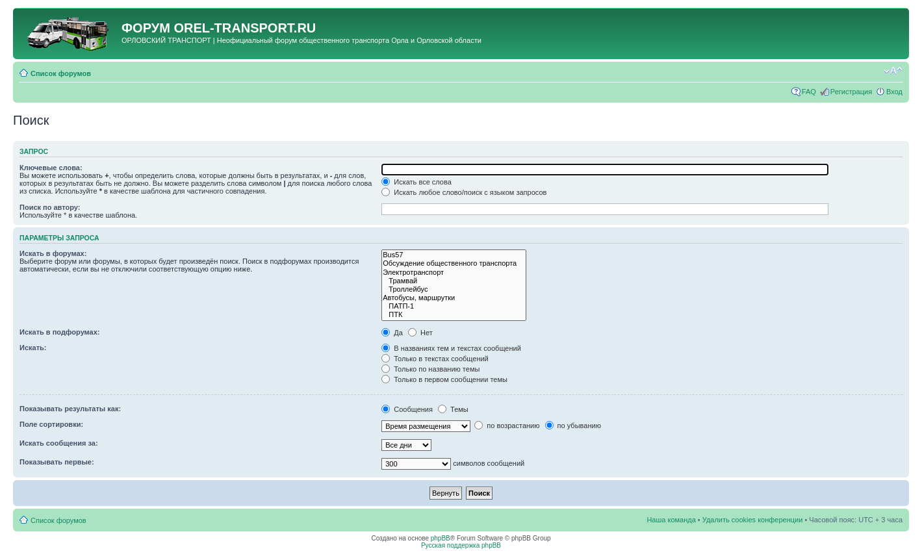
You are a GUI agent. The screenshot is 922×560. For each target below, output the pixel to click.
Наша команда (671, 520)
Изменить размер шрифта (893, 71)
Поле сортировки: (51, 424)
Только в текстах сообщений (435, 359)
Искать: (32, 347)
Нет (420, 333)
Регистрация (851, 91)
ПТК (454, 315)
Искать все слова (416, 182)
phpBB (440, 538)
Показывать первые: (56, 462)
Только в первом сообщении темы (444, 379)
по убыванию (573, 425)
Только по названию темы (430, 369)
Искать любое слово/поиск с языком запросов (463, 192)
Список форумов (61, 73)
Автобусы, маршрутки (454, 298)
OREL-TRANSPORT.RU (244, 28)
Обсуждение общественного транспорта (454, 263)
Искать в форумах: (52, 253)
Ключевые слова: (51, 168)
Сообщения (407, 409)
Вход (894, 91)
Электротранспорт (454, 272)
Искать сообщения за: (58, 443)
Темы (453, 409)
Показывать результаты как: (70, 409)
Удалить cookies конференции (752, 520)
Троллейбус (454, 289)
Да (392, 333)
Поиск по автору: (49, 207)
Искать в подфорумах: (59, 332)
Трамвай (454, 281)
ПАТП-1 (454, 306)
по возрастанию (506, 425)
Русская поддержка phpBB (461, 545)
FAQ (809, 91)
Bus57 (454, 255)
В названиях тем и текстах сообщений (451, 348)
